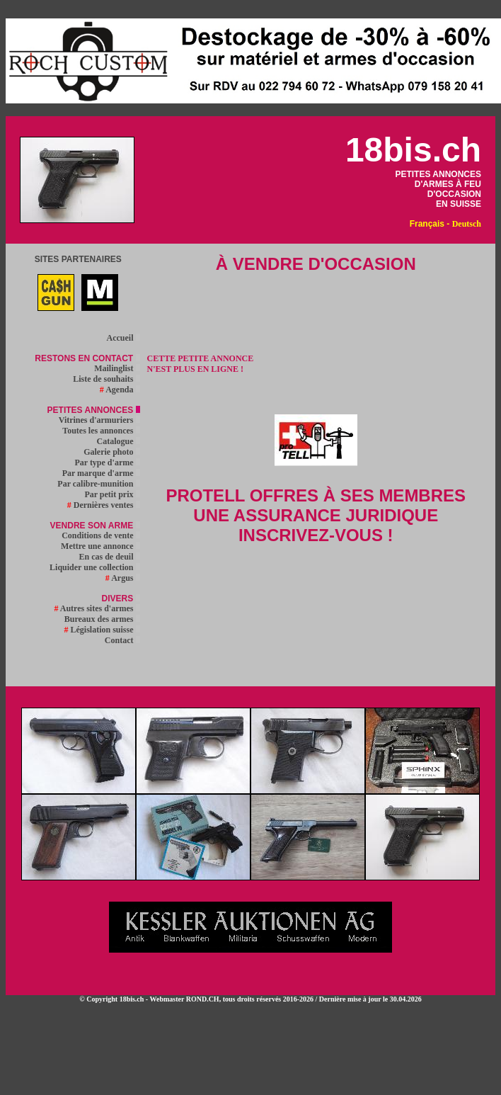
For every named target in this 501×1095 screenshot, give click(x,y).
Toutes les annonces (100, 431)
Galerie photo (111, 452)
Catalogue (118, 441)
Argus (122, 578)
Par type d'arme (106, 462)
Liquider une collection (94, 567)
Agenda (120, 390)
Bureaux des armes (102, 619)
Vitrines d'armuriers (99, 420)
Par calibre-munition (98, 484)
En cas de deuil (109, 557)
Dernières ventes (103, 505)
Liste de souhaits (106, 379)
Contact (122, 640)
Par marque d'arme (101, 473)
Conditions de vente (100, 535)
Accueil (123, 338)
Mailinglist (116, 368)
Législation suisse (102, 630)
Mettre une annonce (100, 546)
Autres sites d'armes (96, 608)
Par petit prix (111, 494)
